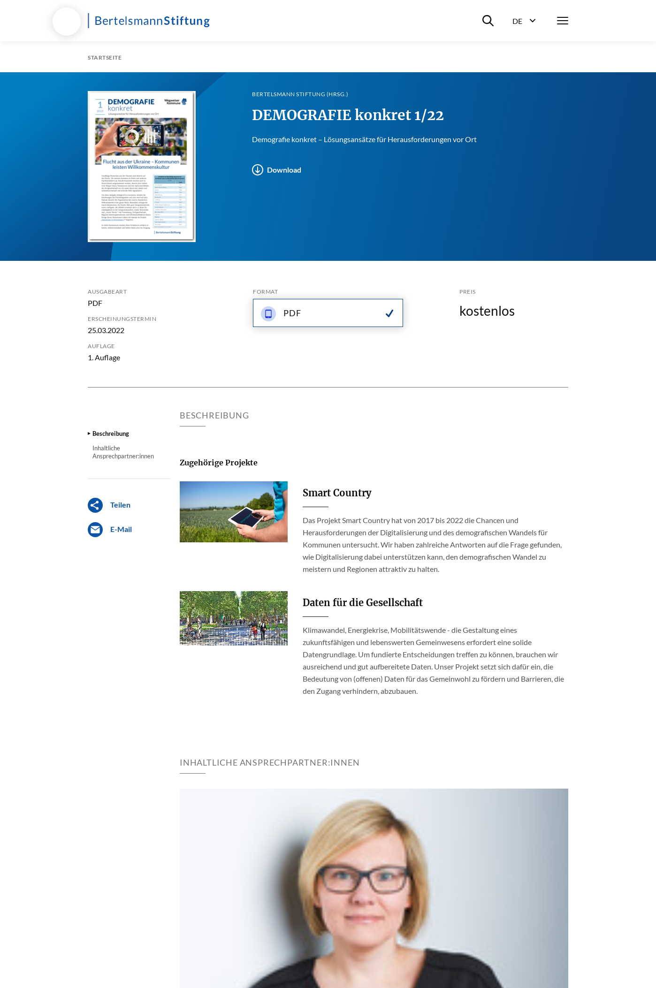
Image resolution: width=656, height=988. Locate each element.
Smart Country (337, 493)
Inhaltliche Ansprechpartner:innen (123, 451)
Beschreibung (110, 433)
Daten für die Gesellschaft (363, 602)
